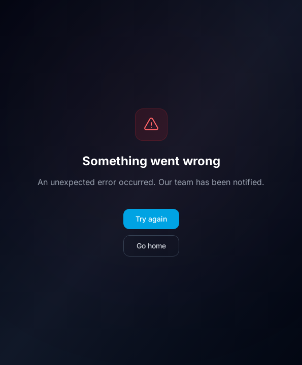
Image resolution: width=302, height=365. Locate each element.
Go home (151, 245)
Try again (151, 218)
